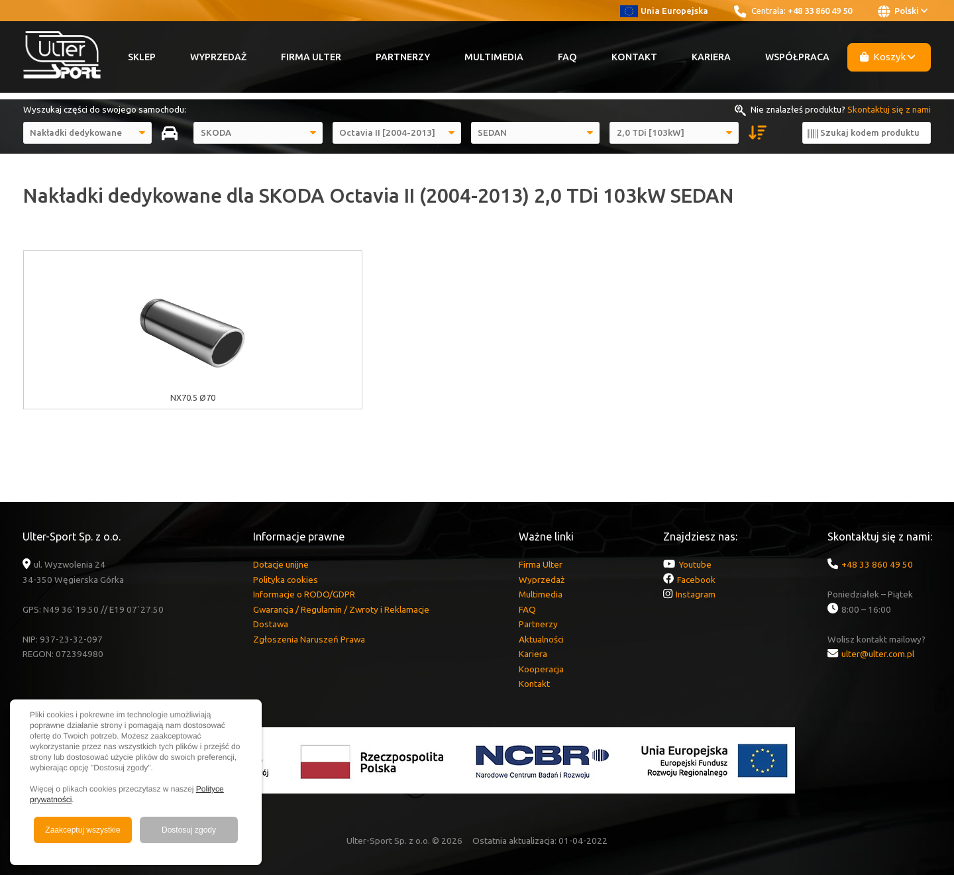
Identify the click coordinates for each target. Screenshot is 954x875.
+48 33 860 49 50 (820, 10)
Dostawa (270, 624)
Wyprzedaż (218, 57)
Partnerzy (403, 57)
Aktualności (541, 639)
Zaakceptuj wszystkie (82, 830)
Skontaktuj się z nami (889, 109)
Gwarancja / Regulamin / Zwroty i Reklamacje (341, 609)
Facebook (696, 579)
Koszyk (888, 56)
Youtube (695, 564)
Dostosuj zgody (189, 830)
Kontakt (634, 57)
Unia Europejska (664, 10)
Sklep (142, 57)
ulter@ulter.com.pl (877, 653)
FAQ (567, 57)
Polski (903, 11)
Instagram (696, 594)
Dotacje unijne (281, 564)
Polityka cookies (285, 579)
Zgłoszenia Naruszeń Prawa (309, 639)
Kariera (711, 57)
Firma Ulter (311, 57)
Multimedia (493, 57)
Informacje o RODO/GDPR (304, 594)
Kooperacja (541, 669)
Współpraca (797, 57)
